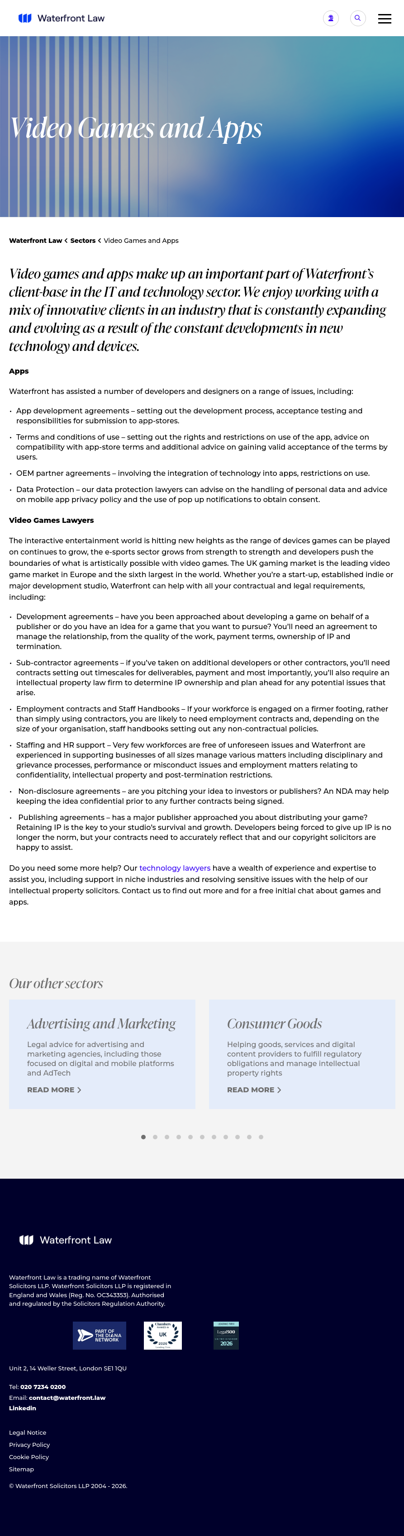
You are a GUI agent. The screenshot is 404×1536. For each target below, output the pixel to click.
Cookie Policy (29, 1456)
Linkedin (22, 1408)
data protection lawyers (139, 489)
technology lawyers (174, 868)
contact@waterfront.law (67, 1397)
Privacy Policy (29, 1444)
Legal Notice (28, 1432)
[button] (381, 18)
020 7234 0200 (43, 1386)
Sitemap (21, 1469)
